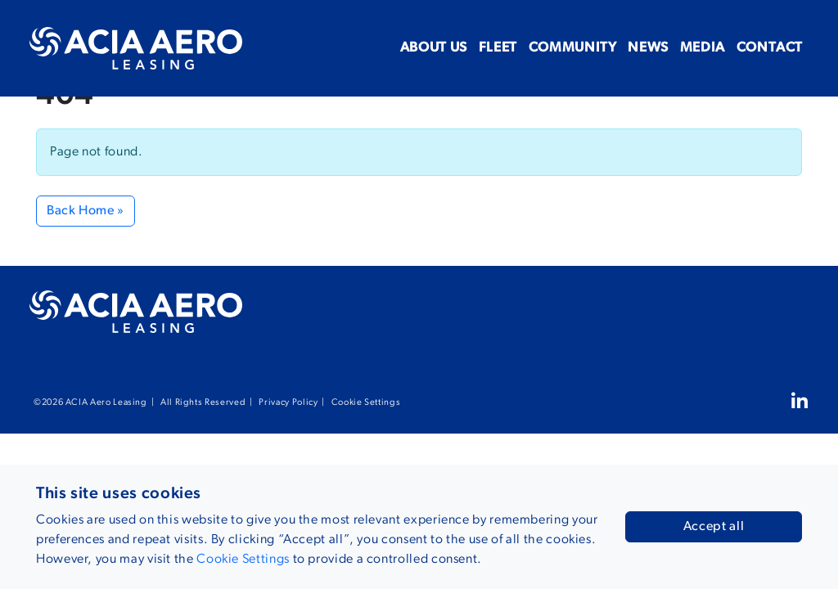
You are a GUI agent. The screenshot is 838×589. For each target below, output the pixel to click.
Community (497, 47)
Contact (759, 47)
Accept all (713, 526)
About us (315, 47)
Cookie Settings (366, 402)
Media (669, 47)
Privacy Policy (288, 402)
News (594, 47)
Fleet (401, 47)
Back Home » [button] (85, 211)
